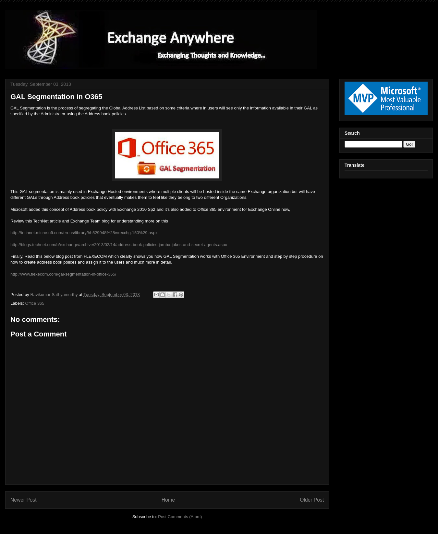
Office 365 (34, 303)
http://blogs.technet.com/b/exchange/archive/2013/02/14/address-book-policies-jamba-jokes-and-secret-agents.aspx (118, 244)
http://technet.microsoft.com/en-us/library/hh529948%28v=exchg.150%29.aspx (83, 232)
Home (168, 500)
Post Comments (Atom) (180, 516)
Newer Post (23, 500)
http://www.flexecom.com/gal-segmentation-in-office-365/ (63, 274)
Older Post (312, 500)
